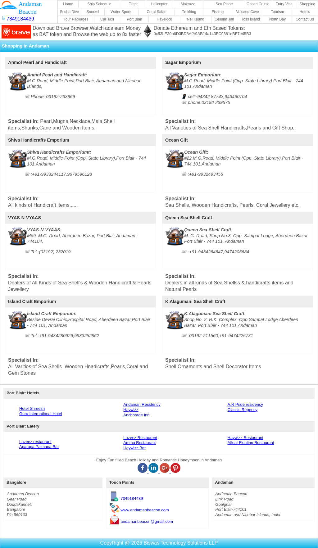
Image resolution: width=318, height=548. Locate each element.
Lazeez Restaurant (140, 437)
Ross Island (250, 19)
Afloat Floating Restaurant (251, 442)
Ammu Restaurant (139, 442)
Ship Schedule (99, 4)
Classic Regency (242, 409)
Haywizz (130, 409)
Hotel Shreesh (32, 408)
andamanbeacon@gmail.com (146, 521)
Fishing (218, 12)
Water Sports (121, 12)
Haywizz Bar (134, 448)
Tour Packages (76, 19)
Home (68, 4)
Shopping (308, 4)
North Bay (277, 19)
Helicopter (159, 4)
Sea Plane (224, 4)
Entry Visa (283, 4)
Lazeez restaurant (35, 441)
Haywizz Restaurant (245, 437)
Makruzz (188, 4)
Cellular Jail (224, 19)
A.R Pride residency (245, 404)
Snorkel (93, 12)
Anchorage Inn (136, 415)
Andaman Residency (142, 404)
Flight (133, 4)
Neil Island (195, 19)
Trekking (189, 12)
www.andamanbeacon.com (144, 509)
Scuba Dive (69, 12)
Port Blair (134, 19)
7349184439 (131, 498)
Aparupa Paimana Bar (39, 446)
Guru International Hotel (40, 413)
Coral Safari (156, 12)
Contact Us (305, 19)
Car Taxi (107, 19)
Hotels (305, 12)
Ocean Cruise (258, 4)
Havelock (164, 19)
